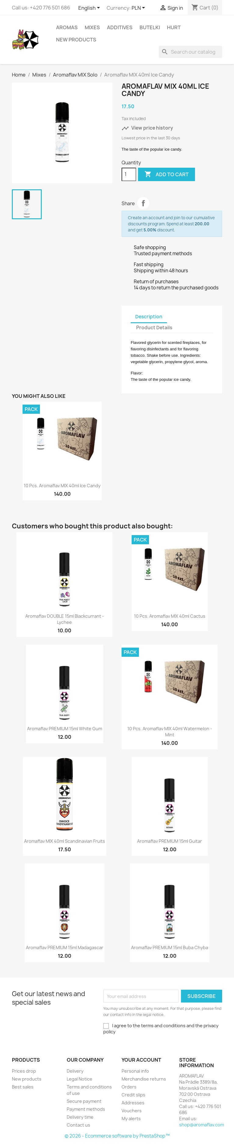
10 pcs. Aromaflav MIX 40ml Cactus (169, 616)
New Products (76, 39)
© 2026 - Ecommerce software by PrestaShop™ (117, 1136)
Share (143, 203)
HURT (174, 27)
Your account (141, 1059)
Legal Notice (79, 1079)
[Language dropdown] (90, 8)
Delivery (75, 1071)
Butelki (150, 27)
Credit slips (133, 1095)
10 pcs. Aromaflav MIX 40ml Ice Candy (62, 485)
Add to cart (166, 174)
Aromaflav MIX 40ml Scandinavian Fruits (64, 841)
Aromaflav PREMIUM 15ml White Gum (64, 728)
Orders (129, 1087)
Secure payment (84, 1101)
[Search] (190, 52)
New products (26, 1079)
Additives (120, 27)
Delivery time (80, 1117)
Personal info (135, 1071)
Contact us (78, 1125)
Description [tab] (148, 316)
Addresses (133, 1103)
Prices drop (24, 1071)
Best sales (23, 1087)
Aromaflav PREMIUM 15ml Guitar (169, 841)
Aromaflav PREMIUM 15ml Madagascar (64, 947)
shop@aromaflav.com (201, 1125)
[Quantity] (129, 174)
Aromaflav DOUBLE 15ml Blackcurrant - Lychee (64, 619)
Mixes (92, 27)
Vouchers (132, 1111)
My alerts (131, 1118)
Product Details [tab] (154, 327)
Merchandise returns (144, 1079)
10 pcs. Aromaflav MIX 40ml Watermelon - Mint (169, 732)
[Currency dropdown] (139, 8)
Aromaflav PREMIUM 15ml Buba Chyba (169, 947)
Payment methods (86, 1109)
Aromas (67, 27)
